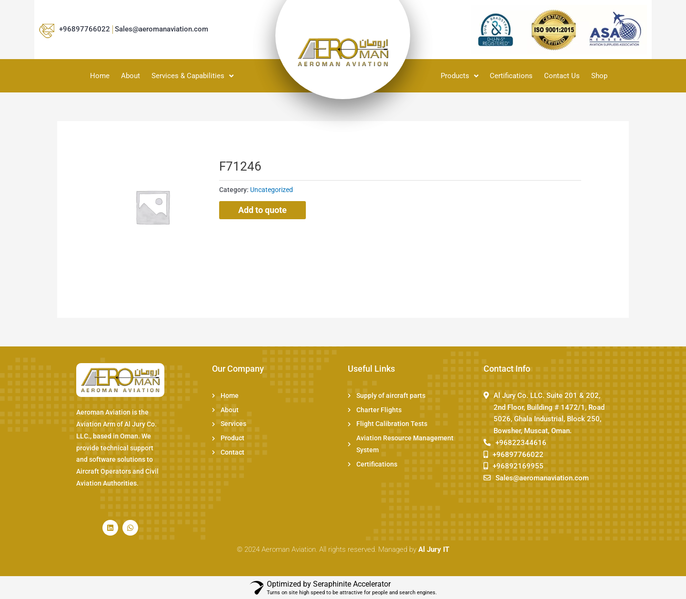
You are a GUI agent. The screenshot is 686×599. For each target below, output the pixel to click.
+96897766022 (84, 29)
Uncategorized (271, 189)
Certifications (511, 75)
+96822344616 (520, 442)
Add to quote (262, 210)
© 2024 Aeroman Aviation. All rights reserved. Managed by (343, 549)
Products (459, 76)
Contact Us (562, 75)
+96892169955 (518, 466)
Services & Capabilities (192, 76)
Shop (599, 75)
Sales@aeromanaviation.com (161, 29)
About (130, 75)
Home (100, 75)
